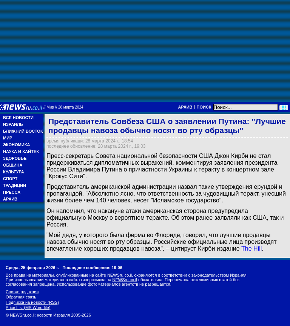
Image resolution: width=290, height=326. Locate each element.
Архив (185, 107)
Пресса (11, 192)
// (63, 107)
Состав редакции (22, 291)
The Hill (251, 248)
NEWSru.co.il (125, 279)
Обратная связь (21, 297)
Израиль (13, 124)
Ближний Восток (23, 131)
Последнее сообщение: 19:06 (92, 267)
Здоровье (14, 158)
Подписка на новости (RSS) (32, 302)
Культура (13, 172)
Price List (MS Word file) (28, 307)
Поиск (204, 107)
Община (12, 165)
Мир (7, 138)
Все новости (18, 117)
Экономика (16, 144)
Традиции (14, 185)
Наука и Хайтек (21, 151)
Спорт (10, 178)
